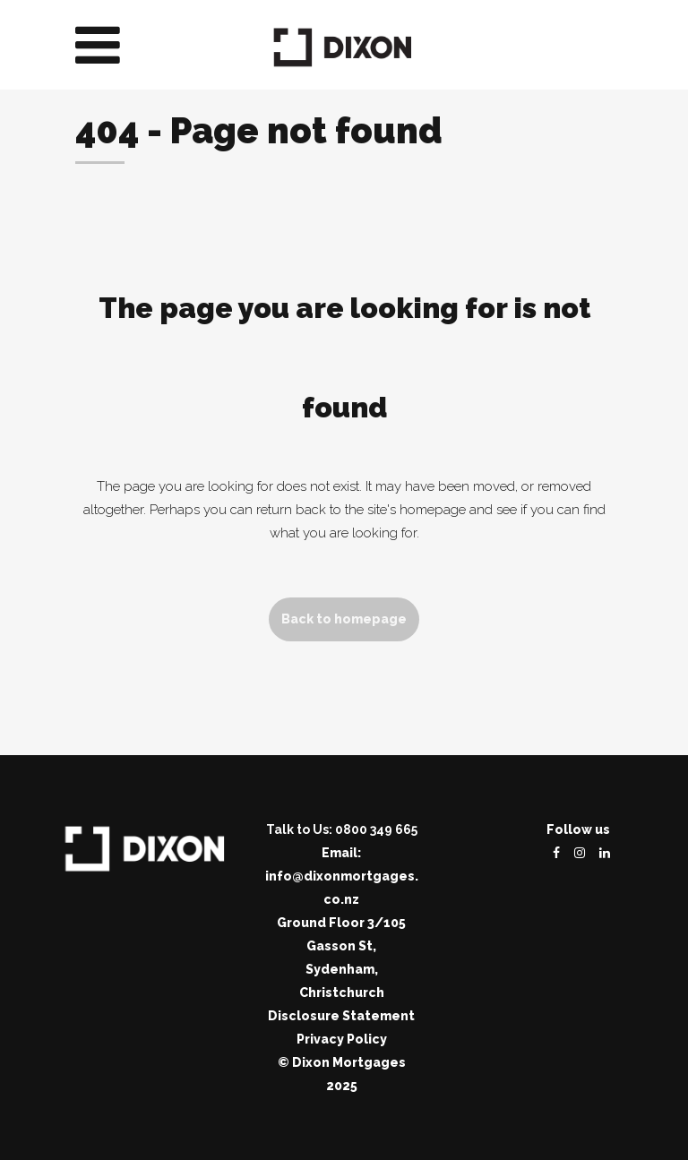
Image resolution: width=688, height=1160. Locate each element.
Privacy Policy (342, 1039)
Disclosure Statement (341, 1016)
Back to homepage (344, 619)
